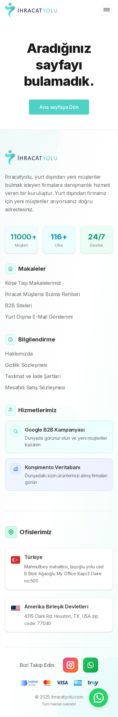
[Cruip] (31, 10)
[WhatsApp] (90, 665)
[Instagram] (70, 665)
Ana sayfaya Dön (59, 107)
